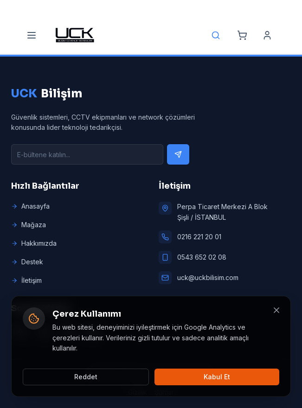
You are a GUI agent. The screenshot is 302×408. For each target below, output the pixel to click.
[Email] (138, 8)
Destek (27, 262)
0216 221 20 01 (199, 237)
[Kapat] (276, 310)
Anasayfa (30, 206)
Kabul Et (217, 377)
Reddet (85, 377)
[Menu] (31, 35)
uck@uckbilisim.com (207, 277)
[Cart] (242, 35)
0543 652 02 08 (201, 257)
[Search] (215, 35)
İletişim (26, 280)
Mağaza (28, 225)
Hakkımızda (34, 243)
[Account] (267, 35)
